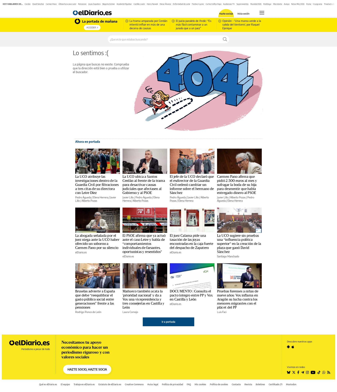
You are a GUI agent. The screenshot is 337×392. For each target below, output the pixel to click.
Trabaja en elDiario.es (84, 384)
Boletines (260, 384)
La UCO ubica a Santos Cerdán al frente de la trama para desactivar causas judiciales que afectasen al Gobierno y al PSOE (144, 185)
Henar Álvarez (165, 4)
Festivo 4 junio (198, 4)
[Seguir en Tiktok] (319, 372)
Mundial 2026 (255, 4)
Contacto (236, 384)
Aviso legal (152, 384)
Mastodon (291, 384)
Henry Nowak (152, 4)
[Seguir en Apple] (293, 346)
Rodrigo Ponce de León (88, 312)
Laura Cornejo (130, 312)
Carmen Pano (51, 4)
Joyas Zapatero (94, 4)
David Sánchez (38, 4)
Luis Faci (221, 312)
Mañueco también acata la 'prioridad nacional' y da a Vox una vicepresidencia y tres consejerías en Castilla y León (143, 299)
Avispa (286, 4)
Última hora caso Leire (67, 4)
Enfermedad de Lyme (181, 4)
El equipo (65, 384)
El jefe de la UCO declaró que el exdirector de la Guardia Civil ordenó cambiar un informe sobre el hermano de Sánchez (192, 185)
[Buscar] (225, 39)
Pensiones (82, 4)
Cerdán (28, 4)
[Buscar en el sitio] (164, 39)
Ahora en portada (87, 141)
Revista (248, 384)
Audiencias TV (229, 4)
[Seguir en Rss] (328, 372)
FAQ (189, 384)
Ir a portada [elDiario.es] (168, 321)
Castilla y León (139, 4)
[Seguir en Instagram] (307, 372)
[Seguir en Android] (288, 346)
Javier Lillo (128, 197)
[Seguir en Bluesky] (288, 372)
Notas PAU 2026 (297, 4)
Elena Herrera (100, 197)
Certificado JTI (275, 384)
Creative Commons (134, 384)
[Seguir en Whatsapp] (323, 372)
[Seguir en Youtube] (313, 372)
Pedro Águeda (83, 197)
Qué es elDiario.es (48, 384)
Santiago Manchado (228, 256)
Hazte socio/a (226, 14)
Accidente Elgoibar (124, 4)
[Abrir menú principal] (262, 12)
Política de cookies (219, 384)
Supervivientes (243, 4)
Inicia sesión (243, 14)
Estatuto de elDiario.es (109, 384)
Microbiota (277, 4)
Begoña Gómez (108, 4)
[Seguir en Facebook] (298, 372)
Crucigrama (317, 4)
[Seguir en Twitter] (293, 372)
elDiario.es (81, 252)
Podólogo (267, 4)
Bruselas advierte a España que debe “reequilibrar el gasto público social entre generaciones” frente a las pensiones (95, 299)
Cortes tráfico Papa (213, 4)
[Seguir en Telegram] (302, 372)
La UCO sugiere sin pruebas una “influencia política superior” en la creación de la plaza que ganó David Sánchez (239, 244)
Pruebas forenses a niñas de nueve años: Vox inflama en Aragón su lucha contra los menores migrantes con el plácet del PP (237, 299)
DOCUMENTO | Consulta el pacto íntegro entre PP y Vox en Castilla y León (191, 295)
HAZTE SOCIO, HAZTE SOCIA (87, 369)
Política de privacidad (172, 384)
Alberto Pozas (89, 200)
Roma (308, 4)
